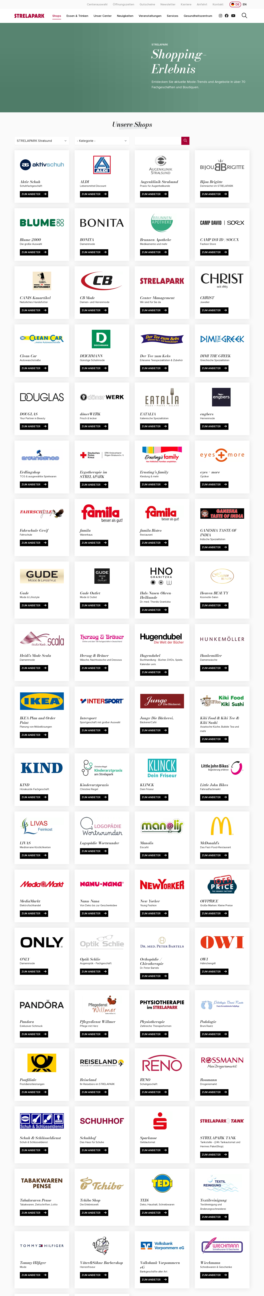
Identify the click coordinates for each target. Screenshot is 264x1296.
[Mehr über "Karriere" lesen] (186, 4)
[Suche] (244, 16)
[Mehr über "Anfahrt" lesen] (202, 4)
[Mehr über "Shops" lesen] (56, 15)
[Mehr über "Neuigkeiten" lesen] (125, 15)
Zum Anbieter (34, 194)
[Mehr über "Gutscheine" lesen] (147, 4)
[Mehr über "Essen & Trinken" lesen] (77, 15)
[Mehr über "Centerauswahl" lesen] (97, 4)
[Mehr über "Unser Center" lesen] (103, 15)
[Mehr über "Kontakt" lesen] (218, 4)
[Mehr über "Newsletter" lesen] (168, 4)
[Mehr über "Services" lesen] (172, 15)
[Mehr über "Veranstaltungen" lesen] (150, 15)
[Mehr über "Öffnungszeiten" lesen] (123, 4)
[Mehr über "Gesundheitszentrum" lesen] (198, 15)
